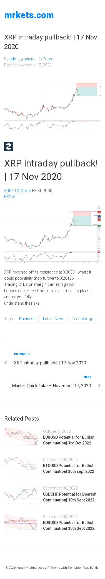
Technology (82, 319)
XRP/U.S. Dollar (17, 190)
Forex (48, 59)
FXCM (9, 197)
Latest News (53, 319)
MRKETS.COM (29, 15)
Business (27, 319)
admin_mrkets (21, 59)
